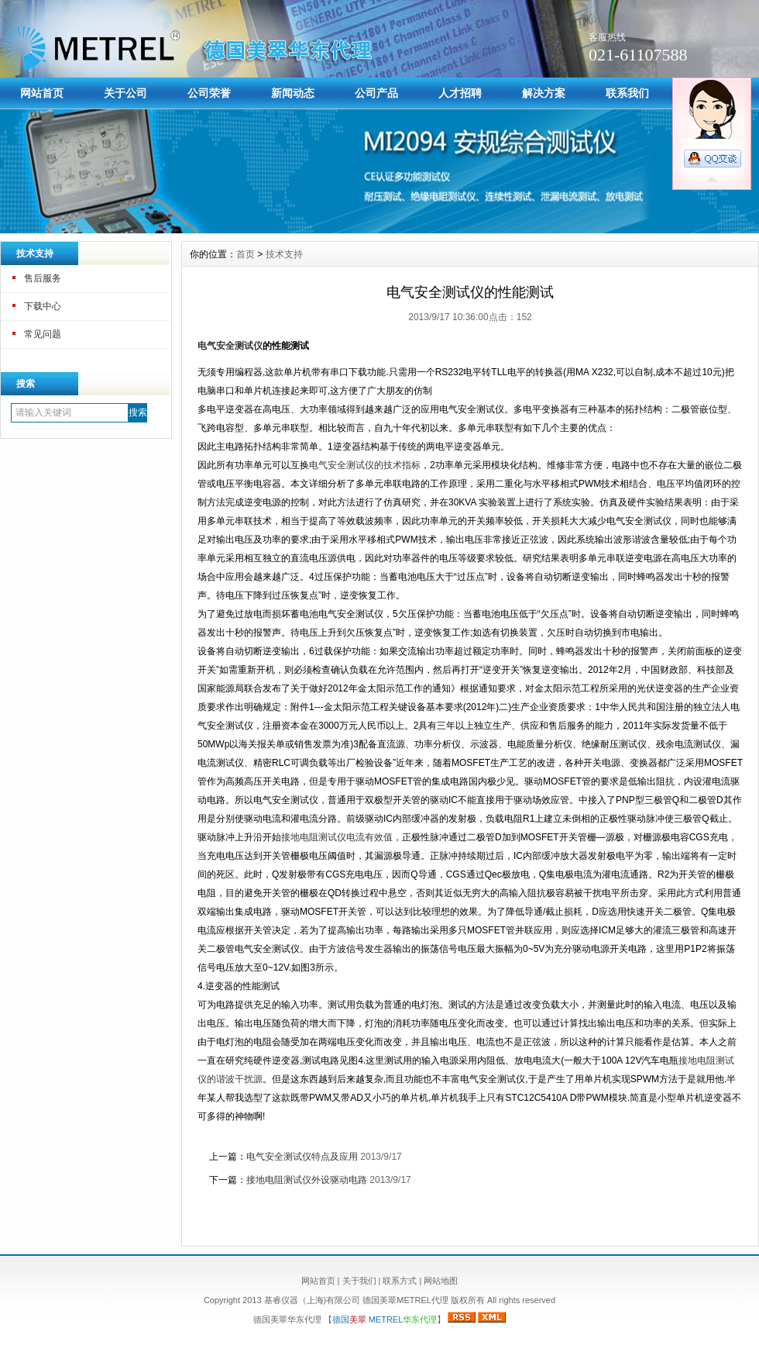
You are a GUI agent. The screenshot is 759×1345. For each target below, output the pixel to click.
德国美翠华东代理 (288, 1319)
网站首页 (42, 93)
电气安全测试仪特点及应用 (302, 1156)
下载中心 (42, 306)
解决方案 (543, 93)
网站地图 (441, 1280)
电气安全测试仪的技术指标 (365, 465)
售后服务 (42, 278)
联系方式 (400, 1280)
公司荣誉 (209, 93)
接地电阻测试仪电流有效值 (337, 837)
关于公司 (125, 93)
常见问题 (42, 334)
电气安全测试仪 (230, 345)
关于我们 (359, 1280)
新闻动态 (292, 93)
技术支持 (284, 254)
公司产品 (376, 93)
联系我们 (627, 93)
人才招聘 (460, 93)
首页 (245, 254)
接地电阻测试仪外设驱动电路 (306, 1179)
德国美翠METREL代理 (405, 1300)
